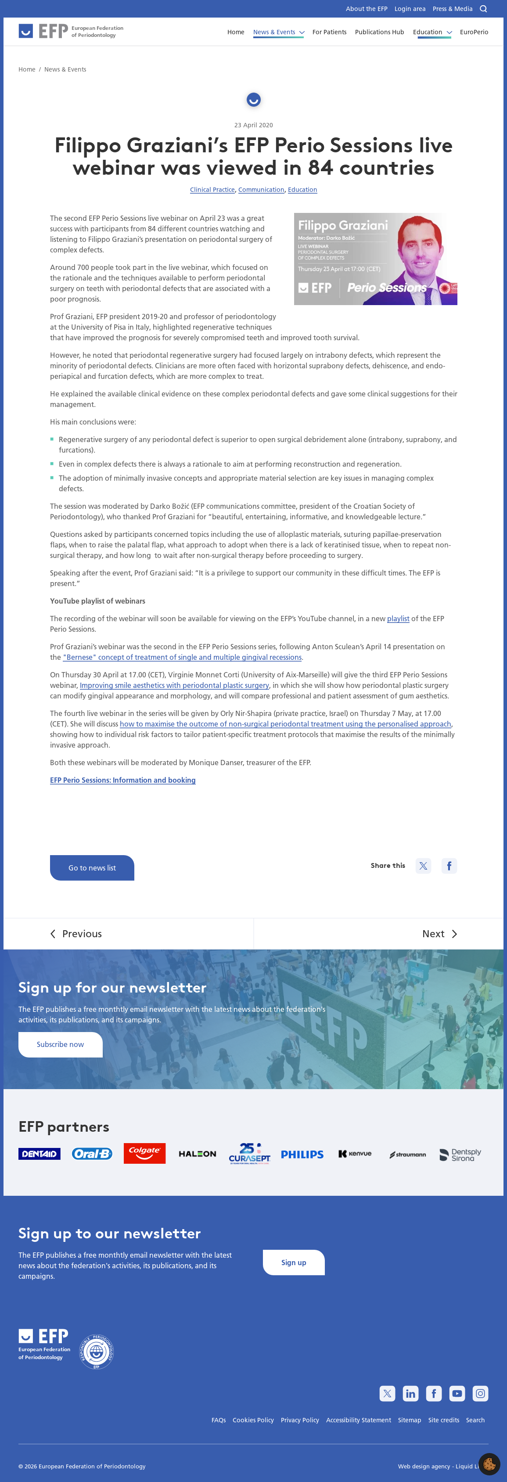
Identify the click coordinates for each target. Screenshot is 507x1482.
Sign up (293, 1262)
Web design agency (425, 1466)
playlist (398, 618)
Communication (261, 190)
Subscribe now (60, 1044)
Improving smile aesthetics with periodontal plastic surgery (174, 685)
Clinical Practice (212, 190)
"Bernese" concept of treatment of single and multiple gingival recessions (182, 657)
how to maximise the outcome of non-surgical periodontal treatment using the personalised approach (285, 723)
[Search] (484, 9)
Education (302, 190)
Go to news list (92, 867)
